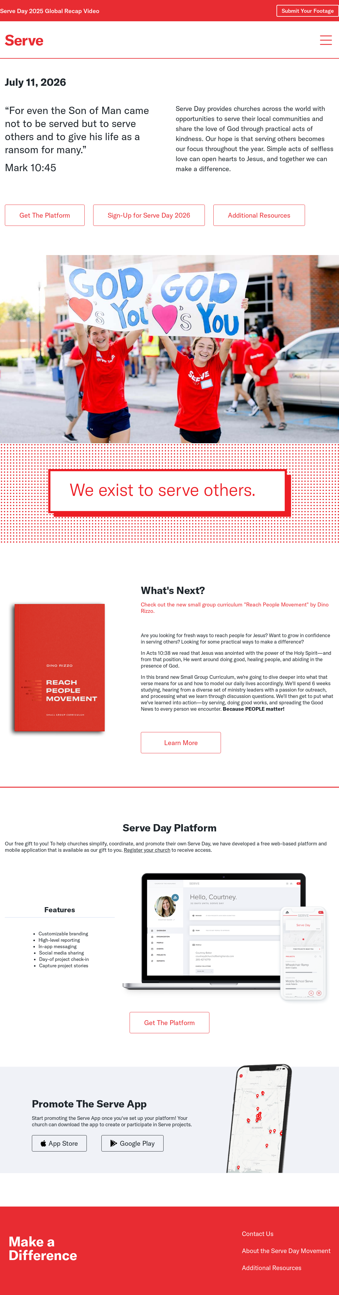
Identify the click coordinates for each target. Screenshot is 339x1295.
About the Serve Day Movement (286, 1251)
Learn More (181, 742)
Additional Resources (259, 215)
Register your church (147, 850)
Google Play (132, 1143)
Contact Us (257, 1234)
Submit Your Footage (308, 10)
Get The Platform (44, 215)
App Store (59, 1143)
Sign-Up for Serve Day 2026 (149, 215)
